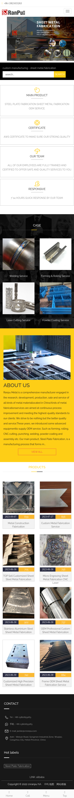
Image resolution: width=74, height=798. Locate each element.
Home (9, 793)
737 (63, 622)
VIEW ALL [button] (37, 451)
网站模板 (61, 784)
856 (63, 516)
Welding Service (18, 276)
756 (63, 569)
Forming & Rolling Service (55, 276)
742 (26, 675)
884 (63, 675)
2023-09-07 (10, 516)
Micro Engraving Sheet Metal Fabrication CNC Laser (55, 579)
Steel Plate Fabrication (17, 766)
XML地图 (49, 784)
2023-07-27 (47, 516)
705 (26, 569)
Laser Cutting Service (19, 320)
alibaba (40, 777)
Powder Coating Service (55, 320)
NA (39, 784)
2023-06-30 (10, 569)
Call (28, 793)
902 (26, 622)
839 (26, 516)
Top (64, 793)
